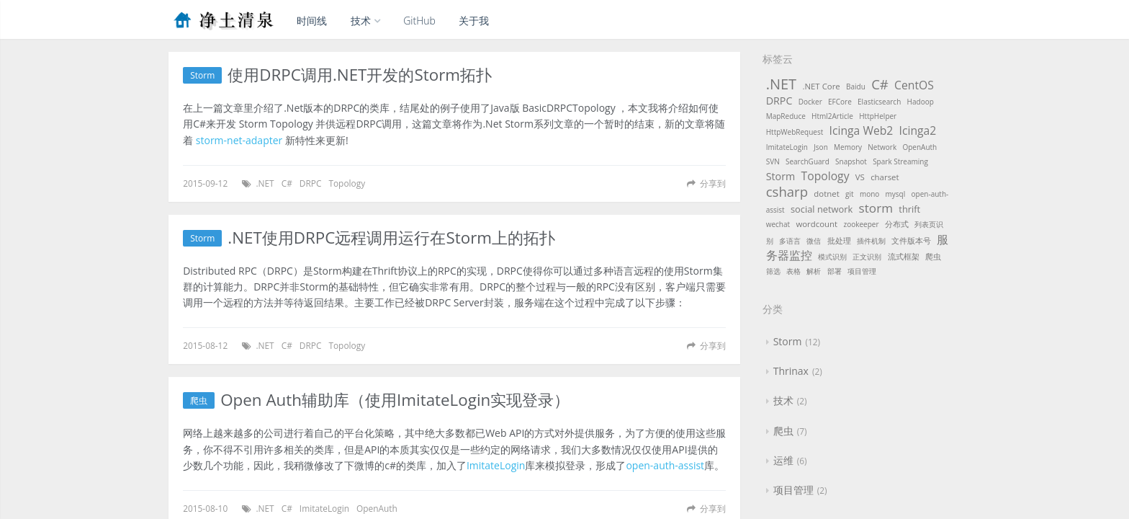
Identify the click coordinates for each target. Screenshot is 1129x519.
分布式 (897, 223)
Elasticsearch (879, 102)
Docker (810, 102)
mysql (896, 194)
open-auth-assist (665, 465)
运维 (783, 460)
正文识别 (867, 257)
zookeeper (860, 224)
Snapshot (851, 161)
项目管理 (861, 271)
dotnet (826, 193)
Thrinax (791, 371)
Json (821, 147)
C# (287, 183)
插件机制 (871, 241)
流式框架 (903, 256)
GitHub (419, 20)
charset (885, 177)
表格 (793, 271)
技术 (365, 20)
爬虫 (198, 400)
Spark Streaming (900, 161)
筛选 (773, 271)
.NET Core (821, 86)
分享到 (713, 183)
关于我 (474, 20)
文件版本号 (911, 240)
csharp (787, 191)
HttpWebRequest (795, 132)
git (849, 194)
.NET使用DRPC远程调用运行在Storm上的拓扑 (391, 238)
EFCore (840, 102)
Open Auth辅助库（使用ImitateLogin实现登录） (395, 400)
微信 (813, 241)
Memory (848, 147)
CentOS (914, 85)
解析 (813, 271)
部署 (834, 271)
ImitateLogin (496, 465)
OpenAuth (376, 508)
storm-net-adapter (239, 140)
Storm (202, 75)
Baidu (855, 86)
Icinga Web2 (861, 130)
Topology (346, 183)
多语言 (790, 241)
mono (869, 194)
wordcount (816, 223)
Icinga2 (918, 130)
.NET (265, 183)
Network (882, 147)
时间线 (312, 20)
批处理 (839, 240)
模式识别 (832, 257)
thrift (909, 209)
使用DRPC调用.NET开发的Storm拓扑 (360, 75)
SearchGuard (807, 161)
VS (860, 177)
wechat (778, 224)
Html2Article (832, 116)
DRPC (311, 183)
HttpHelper (877, 116)
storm (876, 208)
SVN (773, 161)
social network (822, 209)
